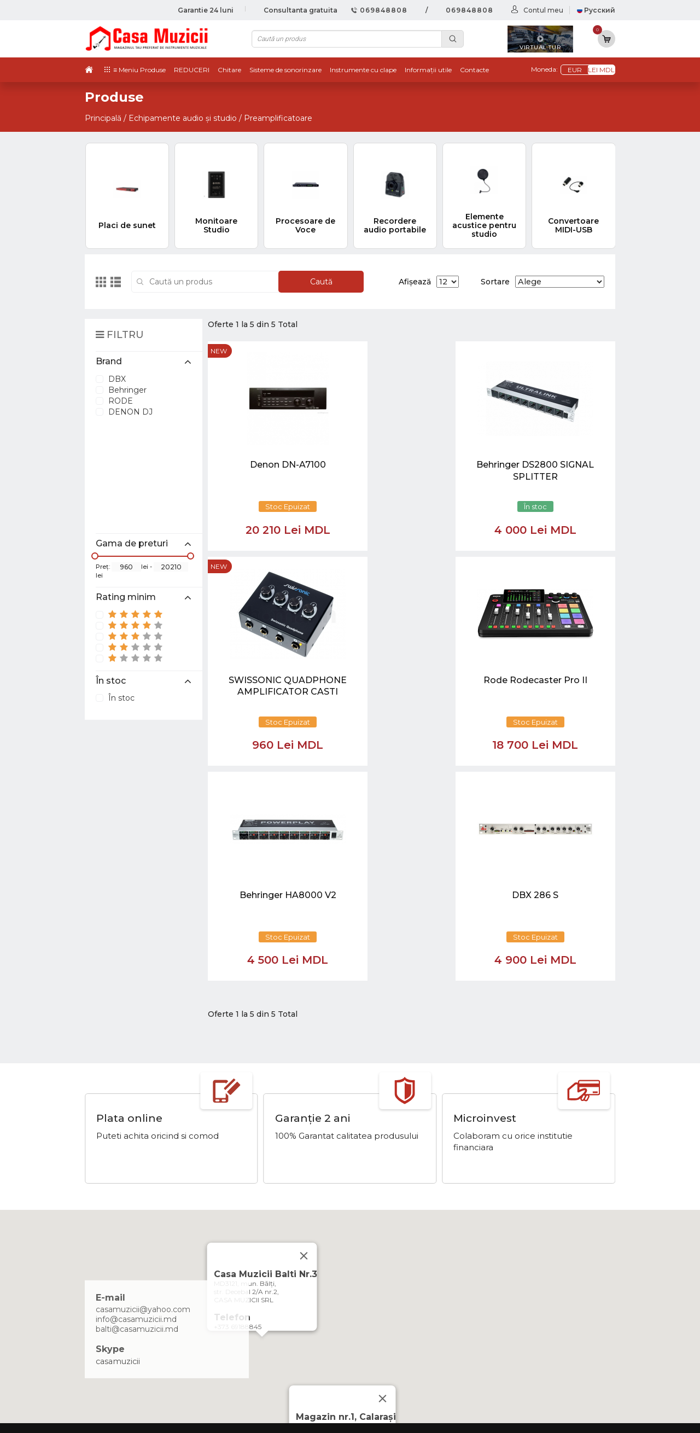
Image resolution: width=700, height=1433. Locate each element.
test (382, 1288)
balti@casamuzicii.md (137, 1115)
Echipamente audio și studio (183, 118)
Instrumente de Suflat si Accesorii (538, 1299)
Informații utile (428, 70)
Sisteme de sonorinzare (285, 70)
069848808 (379, 10)
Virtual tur (394, 1266)
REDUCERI (191, 70)
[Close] (383, 1184)
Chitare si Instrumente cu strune (536, 1254)
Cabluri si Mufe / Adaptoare (525, 1344)
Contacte (474, 70)
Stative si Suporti (505, 1367)
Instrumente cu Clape (515, 1276)
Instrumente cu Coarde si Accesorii (541, 1288)
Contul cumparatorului (420, 1321)
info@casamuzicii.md (136, 1105)
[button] (262, 1132)
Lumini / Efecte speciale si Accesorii (541, 1333)
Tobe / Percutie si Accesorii (525, 1266)
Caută (321, 282)
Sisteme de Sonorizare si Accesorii (539, 1321)
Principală (103, 118)
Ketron (388, 1276)
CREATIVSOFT (587, 1418)
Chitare (229, 70)
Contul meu (543, 10)
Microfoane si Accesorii (517, 1310)
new (219, 351)
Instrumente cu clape (363, 70)
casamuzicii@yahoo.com (143, 1095)
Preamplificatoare (278, 118)
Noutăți (389, 1254)
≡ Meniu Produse (139, 70)
